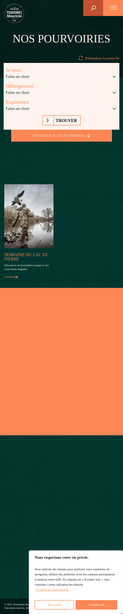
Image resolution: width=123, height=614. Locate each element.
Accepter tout (96, 604)
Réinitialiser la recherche (102, 58)
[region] (76, 582)
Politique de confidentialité (52, 589)
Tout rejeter (54, 604)
